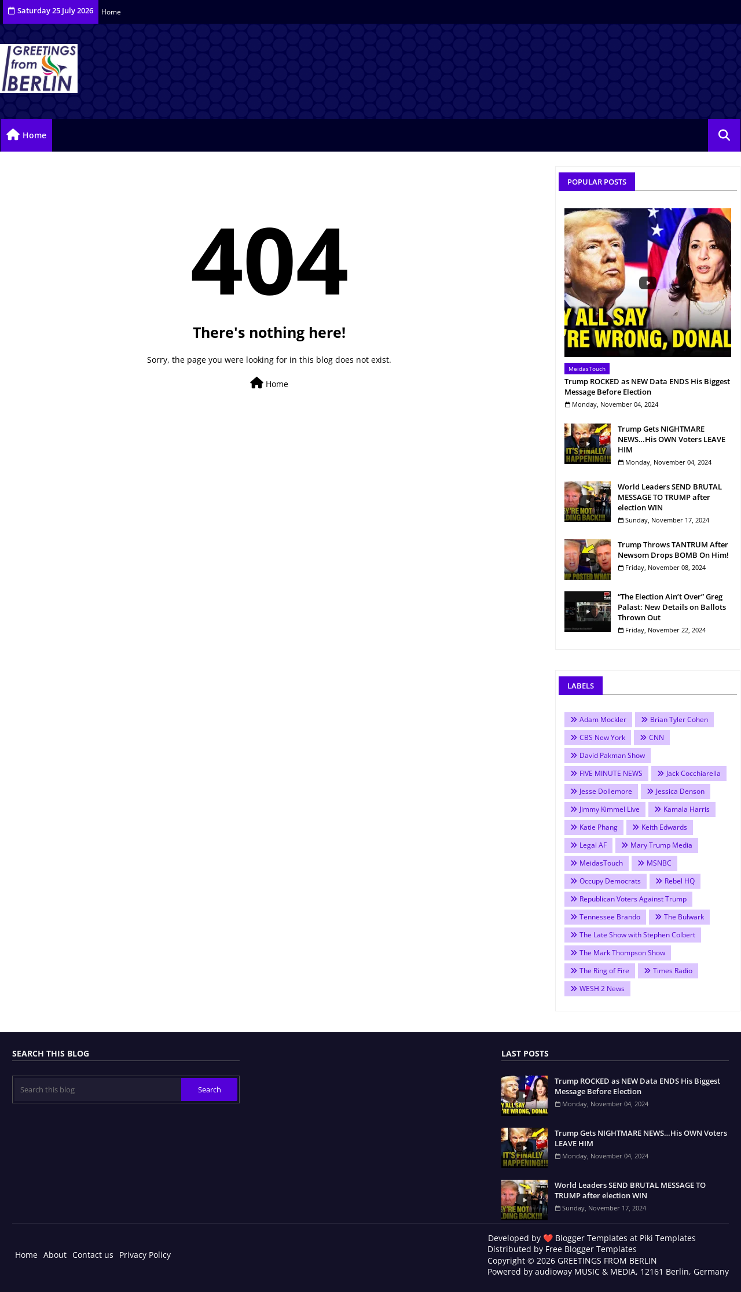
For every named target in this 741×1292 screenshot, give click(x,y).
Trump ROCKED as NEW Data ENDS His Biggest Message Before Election (647, 386)
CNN (656, 737)
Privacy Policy (145, 1254)
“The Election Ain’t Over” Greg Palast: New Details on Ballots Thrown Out (672, 607)
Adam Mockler (602, 719)
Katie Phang (598, 827)
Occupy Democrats (610, 881)
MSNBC (659, 863)
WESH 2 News (602, 988)
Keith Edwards (664, 827)
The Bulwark (684, 917)
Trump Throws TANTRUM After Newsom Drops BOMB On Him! (673, 549)
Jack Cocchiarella (693, 773)
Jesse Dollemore (605, 791)
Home (111, 12)
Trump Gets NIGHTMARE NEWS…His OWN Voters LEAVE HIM (671, 439)
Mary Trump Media (661, 845)
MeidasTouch (601, 863)
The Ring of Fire (604, 971)
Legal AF (593, 845)
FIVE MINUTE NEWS (611, 773)
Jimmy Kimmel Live (609, 809)
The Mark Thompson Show (622, 953)
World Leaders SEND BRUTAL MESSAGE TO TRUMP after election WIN (670, 497)
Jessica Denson (680, 791)
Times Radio (672, 971)
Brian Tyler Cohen (679, 719)
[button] (724, 135)
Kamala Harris (686, 809)
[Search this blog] (97, 1089)
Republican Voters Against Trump (633, 899)
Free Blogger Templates (591, 1248)
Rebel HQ (680, 881)
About (55, 1254)
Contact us (92, 1254)
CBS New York (602, 737)
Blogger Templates (591, 1237)
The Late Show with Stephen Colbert (637, 935)
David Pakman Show (612, 755)
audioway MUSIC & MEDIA (585, 1271)
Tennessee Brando (609, 917)
